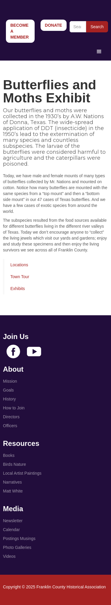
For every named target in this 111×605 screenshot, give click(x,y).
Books (9, 455)
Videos (9, 556)
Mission (10, 381)
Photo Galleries (17, 547)
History (9, 399)
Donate (53, 25)
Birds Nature (14, 464)
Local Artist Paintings (22, 473)
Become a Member (19, 31)
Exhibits (17, 288)
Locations (19, 264)
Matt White (13, 491)
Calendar (11, 529)
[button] (99, 52)
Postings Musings (19, 538)
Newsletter (12, 520)
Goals (8, 390)
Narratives (12, 482)
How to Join (14, 408)
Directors (11, 416)
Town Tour (19, 276)
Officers (10, 425)
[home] (43, 6)
